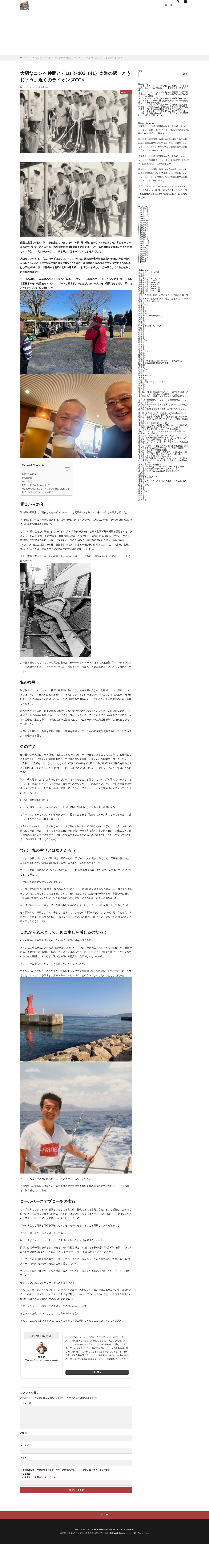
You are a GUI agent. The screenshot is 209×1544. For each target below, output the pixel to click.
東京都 (141, 365)
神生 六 (161, 133)
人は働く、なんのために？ (150, 278)
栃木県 (141, 367)
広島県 (141, 348)
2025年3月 (143, 235)
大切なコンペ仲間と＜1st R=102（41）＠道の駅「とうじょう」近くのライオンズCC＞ (89, 58)
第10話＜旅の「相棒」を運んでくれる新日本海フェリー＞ (163, 397)
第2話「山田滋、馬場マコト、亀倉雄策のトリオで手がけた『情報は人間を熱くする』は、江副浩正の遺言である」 (163, 419)
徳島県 (141, 352)
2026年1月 (143, 214)
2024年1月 (143, 262)
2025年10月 (144, 220)
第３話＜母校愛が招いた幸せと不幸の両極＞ (159, 429)
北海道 (141, 309)
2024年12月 (144, 241)
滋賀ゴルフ (143, 369)
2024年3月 (143, 258)
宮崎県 (141, 328)
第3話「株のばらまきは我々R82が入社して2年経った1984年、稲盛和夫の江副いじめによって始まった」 (163, 426)
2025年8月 (143, 224)
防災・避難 (143, 485)
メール (24, 1445)
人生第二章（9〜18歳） (149, 284)
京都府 (141, 276)
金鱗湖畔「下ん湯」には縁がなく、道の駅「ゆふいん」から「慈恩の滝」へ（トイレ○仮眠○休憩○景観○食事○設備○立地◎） (163, 129)
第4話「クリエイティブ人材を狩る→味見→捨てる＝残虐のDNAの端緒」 (162, 432)
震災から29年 (30, 474)
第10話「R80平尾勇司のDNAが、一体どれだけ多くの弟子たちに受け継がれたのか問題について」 (163, 393)
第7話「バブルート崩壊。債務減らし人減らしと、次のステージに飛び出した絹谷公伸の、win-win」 (162, 453)
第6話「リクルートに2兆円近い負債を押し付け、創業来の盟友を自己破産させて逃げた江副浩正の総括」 (163, 447)
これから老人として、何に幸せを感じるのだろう (46, 488)
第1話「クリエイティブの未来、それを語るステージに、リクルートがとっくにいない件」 (162, 413)
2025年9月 (143, 222)
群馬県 (141, 472)
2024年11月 (144, 243)
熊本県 (141, 373)
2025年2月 (143, 237)
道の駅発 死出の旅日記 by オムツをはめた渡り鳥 (113, 1529)
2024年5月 (143, 253)
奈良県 (141, 323)
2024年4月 (143, 255)
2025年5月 (143, 231)
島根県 (141, 344)
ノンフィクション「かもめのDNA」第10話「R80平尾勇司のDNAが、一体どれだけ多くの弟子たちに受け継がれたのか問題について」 (163, 94)
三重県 (141, 274)
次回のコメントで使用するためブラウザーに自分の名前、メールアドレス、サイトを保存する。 (67, 1470)
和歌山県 (142, 311)
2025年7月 (143, 227)
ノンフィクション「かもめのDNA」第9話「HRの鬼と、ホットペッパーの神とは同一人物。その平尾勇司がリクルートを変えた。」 (163, 100)
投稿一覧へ (96, 1372)
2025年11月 (144, 218)
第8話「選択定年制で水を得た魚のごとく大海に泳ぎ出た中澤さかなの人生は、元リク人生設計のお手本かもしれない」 (163, 460)
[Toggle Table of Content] (66, 469)
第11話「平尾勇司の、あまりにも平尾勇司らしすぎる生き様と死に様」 (163, 401)
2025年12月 (144, 216)
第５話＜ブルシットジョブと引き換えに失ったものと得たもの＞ (163, 442)
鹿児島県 (142, 499)
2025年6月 (143, 229)
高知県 (141, 495)
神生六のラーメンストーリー (151, 381)
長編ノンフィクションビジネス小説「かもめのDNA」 (163, 481)
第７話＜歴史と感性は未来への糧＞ (155, 456)
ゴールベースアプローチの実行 (38, 492)
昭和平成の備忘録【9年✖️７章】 (153, 363)
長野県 (141, 483)
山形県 (141, 334)
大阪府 (141, 321)
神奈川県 (142, 379)
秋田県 (141, 388)
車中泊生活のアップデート (150, 477)
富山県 (141, 330)
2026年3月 (143, 210)
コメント (25, 1403)
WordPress (145, 1533)
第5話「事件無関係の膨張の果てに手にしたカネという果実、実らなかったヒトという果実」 (162, 438)
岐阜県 (141, 338)
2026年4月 (143, 208)
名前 (23, 1433)
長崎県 (141, 479)
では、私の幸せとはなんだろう (38, 485)
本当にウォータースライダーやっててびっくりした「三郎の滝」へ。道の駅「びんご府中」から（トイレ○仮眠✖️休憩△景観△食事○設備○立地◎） (163, 190)
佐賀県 (141, 303)
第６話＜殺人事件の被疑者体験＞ (153, 450)
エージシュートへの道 (41, 58)
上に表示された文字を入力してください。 (40, 1477)
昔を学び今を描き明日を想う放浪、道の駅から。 (161, 361)
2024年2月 (143, 260)
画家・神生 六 (144, 375)
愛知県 (141, 357)
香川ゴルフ (143, 491)
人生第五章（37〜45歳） (150, 286)
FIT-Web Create (116, 1533)
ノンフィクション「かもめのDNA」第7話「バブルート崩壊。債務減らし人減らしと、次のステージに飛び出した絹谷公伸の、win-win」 (163, 113)
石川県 (141, 377)
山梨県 (141, 336)
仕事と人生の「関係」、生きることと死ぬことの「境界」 (163, 295)
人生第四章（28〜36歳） (150, 290)
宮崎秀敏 (162, 163)
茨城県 (141, 474)
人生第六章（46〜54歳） (150, 288)
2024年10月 (144, 245)
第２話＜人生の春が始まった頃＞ (153, 423)
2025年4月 (143, 233)
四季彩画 (142, 313)
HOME (25, 58)
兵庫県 (141, 307)
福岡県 (141, 386)
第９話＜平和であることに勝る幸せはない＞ (159, 470)
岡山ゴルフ (143, 340)
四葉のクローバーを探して (150, 315)
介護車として (144, 292)
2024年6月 (143, 251)
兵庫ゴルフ (45, 87)
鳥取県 (141, 497)
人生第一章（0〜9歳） (148, 280)
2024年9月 (143, 247)
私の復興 (28, 478)
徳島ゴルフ (143, 350)
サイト (23, 1458)
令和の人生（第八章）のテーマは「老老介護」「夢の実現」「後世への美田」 (163, 300)
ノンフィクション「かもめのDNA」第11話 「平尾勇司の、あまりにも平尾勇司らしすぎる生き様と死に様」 (163, 88)
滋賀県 (141, 371)
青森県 (141, 487)
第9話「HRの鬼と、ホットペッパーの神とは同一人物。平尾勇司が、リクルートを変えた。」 (162, 467)
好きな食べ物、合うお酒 (149, 326)
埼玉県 (141, 317)
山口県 (141, 332)
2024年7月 (143, 249)
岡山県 (141, 342)
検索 (140, 70)
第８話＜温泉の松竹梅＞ (149, 464)
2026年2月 (143, 212)
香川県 (141, 493)
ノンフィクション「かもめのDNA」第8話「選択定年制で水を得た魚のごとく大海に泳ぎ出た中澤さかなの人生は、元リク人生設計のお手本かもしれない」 (163, 106)
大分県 (141, 319)
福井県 (141, 383)
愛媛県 (141, 354)
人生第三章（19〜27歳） (150, 282)
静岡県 (141, 489)
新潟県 (141, 359)
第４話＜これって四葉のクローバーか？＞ (158, 435)
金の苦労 (28, 481)
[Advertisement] (104, 32)
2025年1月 (143, 239)
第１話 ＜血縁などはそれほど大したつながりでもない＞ (163, 409)
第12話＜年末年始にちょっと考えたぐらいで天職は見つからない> (163, 405)
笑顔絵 (141, 390)
